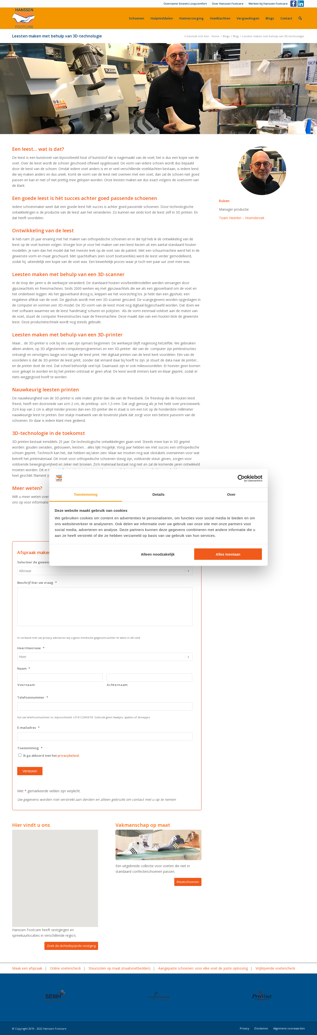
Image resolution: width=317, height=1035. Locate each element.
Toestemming (29, 748)
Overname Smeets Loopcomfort (185, 3)
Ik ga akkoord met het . (51, 755)
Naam (23, 668)
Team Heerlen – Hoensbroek (241, 218)
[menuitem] (185, 3)
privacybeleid (68, 755)
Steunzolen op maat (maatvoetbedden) (119, 968)
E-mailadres (28, 728)
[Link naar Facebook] (293, 3)
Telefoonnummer (32, 697)
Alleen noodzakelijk (158, 554)
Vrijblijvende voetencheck (275, 968)
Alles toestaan (228, 554)
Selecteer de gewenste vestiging (44, 562)
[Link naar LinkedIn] (301, 3)
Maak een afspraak (27, 968)
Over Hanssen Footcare (227, 3)
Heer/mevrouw (30, 648)
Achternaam (117, 685)
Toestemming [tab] (86, 494)
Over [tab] (231, 494)
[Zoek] (300, 18)
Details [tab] (158, 494)
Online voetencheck (65, 968)
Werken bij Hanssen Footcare (268, 3)
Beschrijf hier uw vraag (37, 583)
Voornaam (26, 685)
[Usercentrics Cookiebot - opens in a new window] (241, 478)
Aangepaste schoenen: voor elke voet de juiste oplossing (203, 968)
